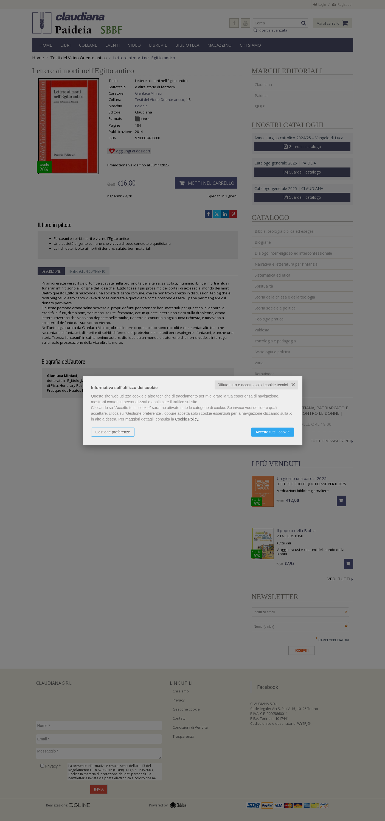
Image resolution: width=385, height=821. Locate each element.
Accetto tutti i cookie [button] (272, 432)
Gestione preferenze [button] (112, 432)
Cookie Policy (186, 419)
